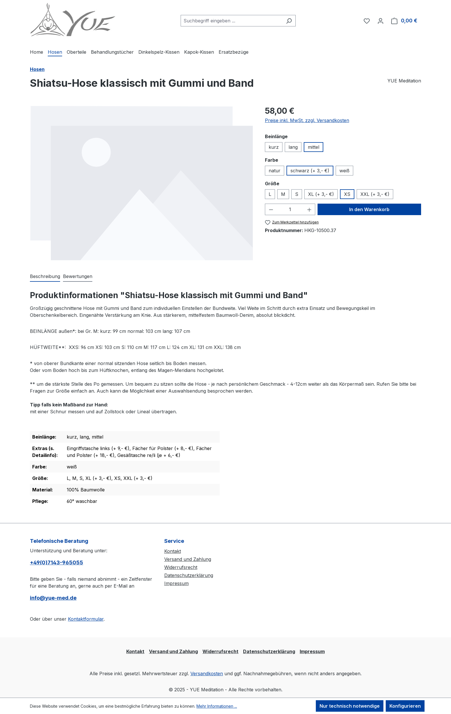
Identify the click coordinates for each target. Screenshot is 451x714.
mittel (313, 147)
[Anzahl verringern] (271, 209)
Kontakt (172, 551)
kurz (274, 147)
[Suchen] (289, 20)
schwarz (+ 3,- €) (310, 170)
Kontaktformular (86, 619)
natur (274, 170)
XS (347, 194)
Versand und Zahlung (187, 559)
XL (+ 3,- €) (321, 194)
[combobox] (231, 20)
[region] (141, 183)
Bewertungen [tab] (77, 276)
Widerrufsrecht (180, 567)
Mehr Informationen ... (216, 706)
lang (293, 147)
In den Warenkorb (369, 209)
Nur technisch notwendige (350, 706)
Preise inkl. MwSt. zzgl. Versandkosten (307, 120)
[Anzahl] (290, 209)
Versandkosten (206, 673)
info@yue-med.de (53, 598)
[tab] (45, 276)
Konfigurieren (405, 706)
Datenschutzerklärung (188, 575)
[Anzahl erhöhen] (309, 209)
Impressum (176, 583)
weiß (344, 170)
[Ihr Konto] (380, 20)
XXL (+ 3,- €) (374, 194)
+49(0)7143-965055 (56, 562)
